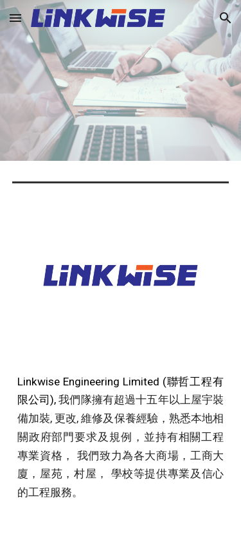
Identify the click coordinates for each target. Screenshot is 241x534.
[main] (120, 443)
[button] (15, 17)
